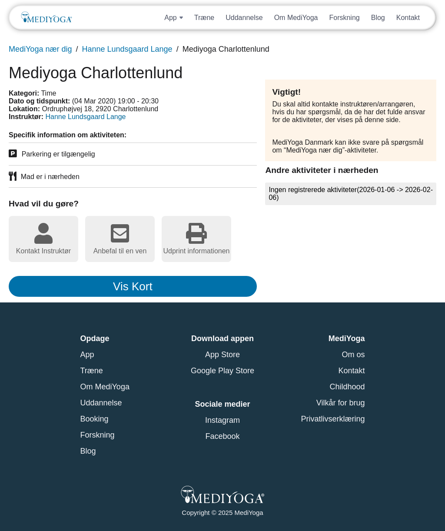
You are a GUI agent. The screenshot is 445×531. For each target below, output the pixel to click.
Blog (378, 17)
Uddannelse (244, 17)
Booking (94, 419)
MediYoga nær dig (40, 49)
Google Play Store (222, 370)
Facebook (222, 436)
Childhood (347, 386)
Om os (353, 354)
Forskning (344, 17)
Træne (204, 17)
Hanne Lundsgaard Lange (127, 49)
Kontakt (408, 17)
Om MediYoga (296, 17)
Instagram (222, 420)
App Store (222, 354)
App (87, 354)
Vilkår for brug (340, 402)
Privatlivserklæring (333, 419)
